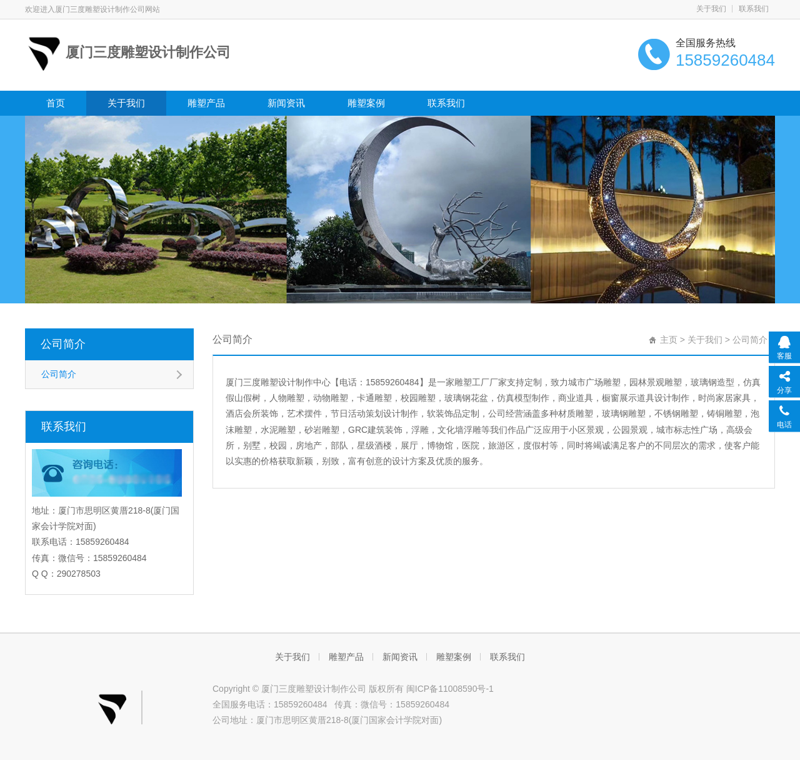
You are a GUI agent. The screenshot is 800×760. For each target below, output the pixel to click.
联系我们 (754, 8)
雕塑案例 (366, 103)
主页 (669, 340)
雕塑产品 (206, 103)
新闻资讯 (286, 103)
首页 (55, 103)
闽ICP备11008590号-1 (450, 689)
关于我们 (711, 8)
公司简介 (63, 344)
